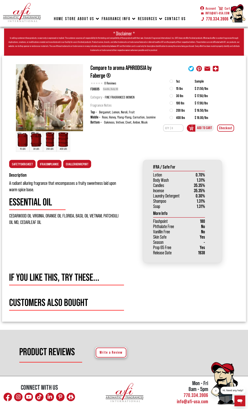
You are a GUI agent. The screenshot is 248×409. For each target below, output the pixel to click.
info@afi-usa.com (192, 401)
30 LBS (36, 141)
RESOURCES (147, 19)
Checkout (225, 128)
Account (208, 8)
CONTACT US (175, 19)
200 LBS (50, 141)
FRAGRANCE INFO (116, 19)
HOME (58, 19)
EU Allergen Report (77, 164)
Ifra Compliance (49, 164)
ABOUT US (86, 19)
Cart (224, 8)
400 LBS (63, 141)
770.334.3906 (215, 19)
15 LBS (23, 141)
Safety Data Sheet (22, 164)
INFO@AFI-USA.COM (215, 13)
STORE (70, 19)
